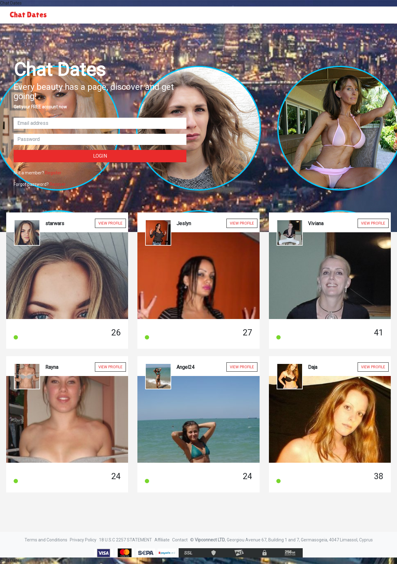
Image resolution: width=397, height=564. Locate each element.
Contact (180, 539)
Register (53, 172)
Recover (58, 184)
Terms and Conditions (46, 539)
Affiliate (162, 539)
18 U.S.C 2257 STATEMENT (125, 539)
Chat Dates (28, 14)
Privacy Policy (83, 539)
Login (100, 156)
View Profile (110, 223)
